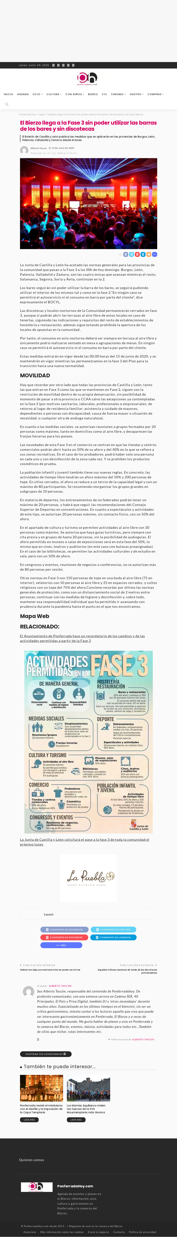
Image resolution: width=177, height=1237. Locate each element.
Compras (154, 94)
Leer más (29, 1120)
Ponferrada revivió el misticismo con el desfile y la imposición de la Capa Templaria (41, 1109)
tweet (49, 914)
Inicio (8, 94)
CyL (104, 94)
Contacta (119, 1232)
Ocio (36, 94)
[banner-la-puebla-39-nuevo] (88, 878)
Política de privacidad (142, 1232)
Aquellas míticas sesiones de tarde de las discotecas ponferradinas (127, 971)
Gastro (135, 94)
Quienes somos (31, 1160)
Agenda (23, 94)
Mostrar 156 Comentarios (44, 1054)
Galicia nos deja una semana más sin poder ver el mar (50, 970)
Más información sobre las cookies (62, 1232)
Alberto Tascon (39, 148)
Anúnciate (29, 1232)
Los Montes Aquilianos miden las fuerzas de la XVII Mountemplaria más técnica (88, 1109)
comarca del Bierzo (111, 1226)
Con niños (73, 94)
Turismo (117, 94)
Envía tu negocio (98, 1232)
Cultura (52, 94)
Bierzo (93, 94)
